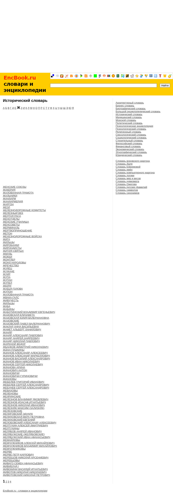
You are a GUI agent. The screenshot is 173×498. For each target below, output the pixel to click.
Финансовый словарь (128, 146)
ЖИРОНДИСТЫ (12, 248)
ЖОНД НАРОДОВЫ (14, 262)
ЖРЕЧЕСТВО (11, 265)
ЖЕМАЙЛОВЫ (11, 440)
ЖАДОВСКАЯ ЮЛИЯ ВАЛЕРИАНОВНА (26, 317)
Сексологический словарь (131, 134)
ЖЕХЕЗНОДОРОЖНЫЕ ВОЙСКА (22, 236)
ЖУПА (6, 277)
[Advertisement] (86, 36)
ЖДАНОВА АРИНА (14, 367)
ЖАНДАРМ (9, 198)
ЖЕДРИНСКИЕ (12, 396)
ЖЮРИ (7, 285)
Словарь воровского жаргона (133, 160)
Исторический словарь (129, 114)
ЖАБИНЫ (8, 309)
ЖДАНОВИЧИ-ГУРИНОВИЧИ (20, 376)
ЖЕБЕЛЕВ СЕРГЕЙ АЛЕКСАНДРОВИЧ (26, 384)
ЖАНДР (7, 332)
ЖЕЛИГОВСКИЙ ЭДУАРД (18, 413)
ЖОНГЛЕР (9, 259)
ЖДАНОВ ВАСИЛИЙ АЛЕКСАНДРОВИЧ (26, 358)
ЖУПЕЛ (7, 282)
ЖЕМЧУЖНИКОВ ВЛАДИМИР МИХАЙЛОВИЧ (30, 445)
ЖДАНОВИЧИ (11, 373)
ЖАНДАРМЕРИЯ (13, 201)
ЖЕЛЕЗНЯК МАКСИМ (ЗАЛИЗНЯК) (23, 408)
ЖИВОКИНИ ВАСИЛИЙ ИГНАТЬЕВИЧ (25, 469)
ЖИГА (6, 239)
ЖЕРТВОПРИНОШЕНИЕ (17, 230)
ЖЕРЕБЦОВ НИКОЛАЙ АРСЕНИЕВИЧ (25, 457)
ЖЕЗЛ (6, 207)
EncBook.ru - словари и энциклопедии (25, 490)
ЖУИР (6, 274)
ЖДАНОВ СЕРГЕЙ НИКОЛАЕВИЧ (23, 364)
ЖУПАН (7, 280)
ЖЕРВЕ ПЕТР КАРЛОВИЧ (18, 454)
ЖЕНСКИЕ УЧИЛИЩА (16, 221)
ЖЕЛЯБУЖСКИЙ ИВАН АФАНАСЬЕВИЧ (26, 437)
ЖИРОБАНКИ (11, 245)
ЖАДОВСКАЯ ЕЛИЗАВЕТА (19, 315)
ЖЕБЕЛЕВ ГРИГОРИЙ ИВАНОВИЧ (23, 381)
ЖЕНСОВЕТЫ (11, 224)
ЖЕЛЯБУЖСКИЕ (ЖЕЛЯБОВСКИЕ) (24, 434)
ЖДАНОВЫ (9, 379)
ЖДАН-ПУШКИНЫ (13, 349)
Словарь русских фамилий (131, 187)
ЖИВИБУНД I (11, 466)
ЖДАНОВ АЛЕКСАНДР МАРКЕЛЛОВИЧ (26, 355)
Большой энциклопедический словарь (138, 111)
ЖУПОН (7, 291)
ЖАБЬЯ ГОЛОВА (13, 288)
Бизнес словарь (125, 105)
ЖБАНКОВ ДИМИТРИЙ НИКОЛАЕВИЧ (25, 347)
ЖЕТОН (7, 233)
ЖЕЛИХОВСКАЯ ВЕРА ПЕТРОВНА (23, 416)
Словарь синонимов (127, 192)
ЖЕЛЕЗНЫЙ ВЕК (13, 213)
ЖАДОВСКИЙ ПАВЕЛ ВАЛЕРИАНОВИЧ (26, 323)
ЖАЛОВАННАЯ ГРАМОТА (18, 192)
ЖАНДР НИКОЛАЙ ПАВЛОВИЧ (21, 341)
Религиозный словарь (128, 131)
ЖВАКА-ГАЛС (11, 297)
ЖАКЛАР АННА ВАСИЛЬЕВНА (21, 326)
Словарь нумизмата (127, 181)
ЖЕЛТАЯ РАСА (12, 216)
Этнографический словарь (131, 152)
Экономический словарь (130, 149)
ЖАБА (6, 306)
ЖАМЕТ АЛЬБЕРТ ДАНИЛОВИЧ (22, 329)
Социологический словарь (131, 137)
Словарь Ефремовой (128, 166)
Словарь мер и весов (128, 178)
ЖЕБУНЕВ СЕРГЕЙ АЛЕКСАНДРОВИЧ (26, 387)
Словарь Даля (124, 163)
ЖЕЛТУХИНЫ (11, 428)
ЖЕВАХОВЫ (10, 390)
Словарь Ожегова (126, 184)
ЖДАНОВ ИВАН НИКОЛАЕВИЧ (21, 361)
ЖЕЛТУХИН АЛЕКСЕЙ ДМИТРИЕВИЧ (25, 425)
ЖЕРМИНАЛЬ (11, 227)
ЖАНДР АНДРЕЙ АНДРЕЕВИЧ (21, 338)
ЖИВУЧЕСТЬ (11, 300)
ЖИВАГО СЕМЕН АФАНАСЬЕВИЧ (23, 463)
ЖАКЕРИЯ (9, 189)
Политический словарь (129, 123)
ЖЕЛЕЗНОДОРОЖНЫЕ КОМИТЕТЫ (24, 210)
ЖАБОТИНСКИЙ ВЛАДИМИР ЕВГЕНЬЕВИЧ (29, 312)
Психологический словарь (131, 128)
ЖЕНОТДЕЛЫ (11, 218)
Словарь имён (124, 169)
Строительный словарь (129, 140)
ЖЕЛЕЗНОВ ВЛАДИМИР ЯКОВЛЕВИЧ (25, 399)
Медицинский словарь (129, 117)
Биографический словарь (131, 108)
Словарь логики (125, 175)
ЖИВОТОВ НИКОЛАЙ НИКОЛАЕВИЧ (24, 472)
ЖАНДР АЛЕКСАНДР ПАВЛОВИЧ (23, 335)
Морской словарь (126, 120)
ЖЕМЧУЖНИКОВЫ (14, 448)
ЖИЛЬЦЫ (9, 242)
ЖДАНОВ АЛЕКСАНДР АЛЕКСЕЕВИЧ (25, 352)
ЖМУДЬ (7, 253)
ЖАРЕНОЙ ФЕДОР (14, 344)
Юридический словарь (129, 155)
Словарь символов (127, 190)
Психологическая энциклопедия (134, 126)
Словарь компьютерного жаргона (135, 172)
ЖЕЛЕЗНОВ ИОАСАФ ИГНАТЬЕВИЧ (24, 402)
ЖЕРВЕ (7, 451)
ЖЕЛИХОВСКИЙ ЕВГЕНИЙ (19, 419)
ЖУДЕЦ (7, 268)
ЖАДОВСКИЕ (11, 320)
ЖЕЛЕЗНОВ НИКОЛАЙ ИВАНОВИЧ (24, 405)
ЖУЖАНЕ (8, 271)
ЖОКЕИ (7, 256)
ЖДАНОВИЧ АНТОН (15, 370)
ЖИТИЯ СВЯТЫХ (13, 250)
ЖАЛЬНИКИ (10, 195)
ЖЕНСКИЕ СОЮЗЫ (14, 186)
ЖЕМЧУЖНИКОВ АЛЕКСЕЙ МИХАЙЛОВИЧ (29, 443)
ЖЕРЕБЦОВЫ (11, 460)
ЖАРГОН (8, 204)
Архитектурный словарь (130, 102)
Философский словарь (129, 143)
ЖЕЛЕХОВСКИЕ (12, 411)
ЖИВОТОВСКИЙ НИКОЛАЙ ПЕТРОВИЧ (26, 475)
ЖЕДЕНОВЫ (10, 393)
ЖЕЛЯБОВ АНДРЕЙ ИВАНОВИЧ (22, 431)
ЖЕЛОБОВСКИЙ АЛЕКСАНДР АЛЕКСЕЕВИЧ (29, 422)
